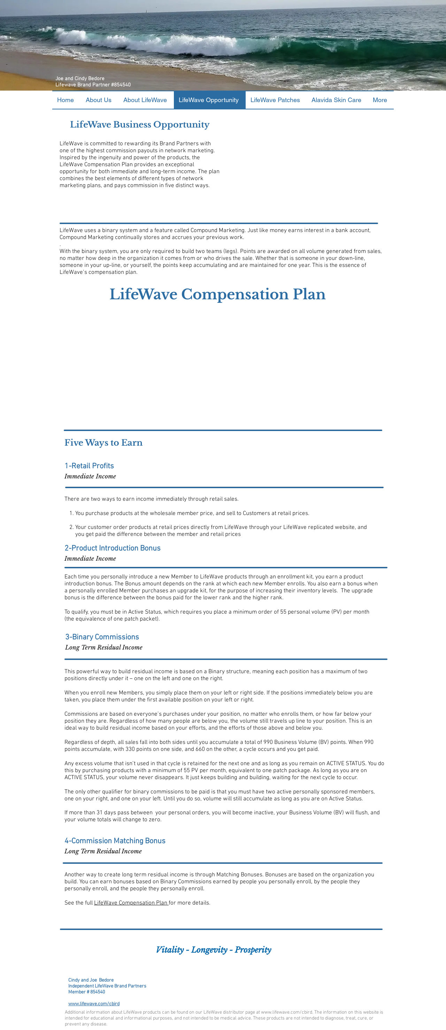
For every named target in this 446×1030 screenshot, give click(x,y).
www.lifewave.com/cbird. (287, 1012)
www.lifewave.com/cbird (94, 1004)
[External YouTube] (305, 162)
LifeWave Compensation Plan (131, 903)
